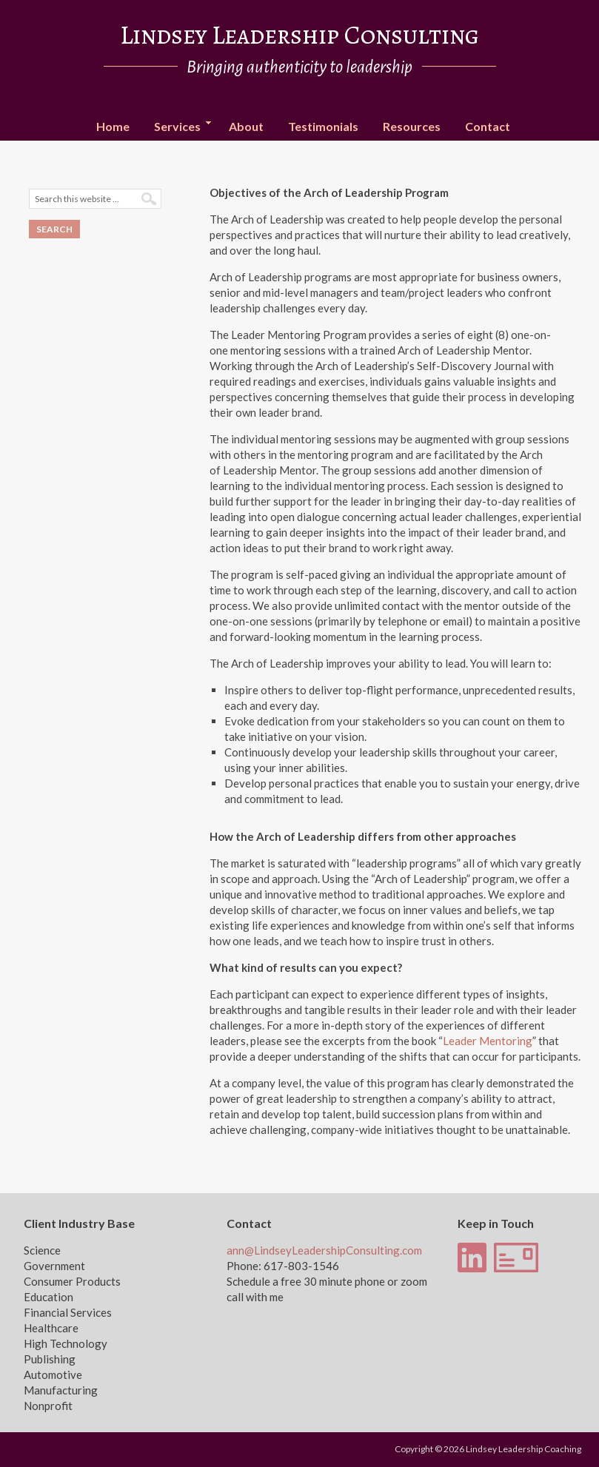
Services (177, 127)
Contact (487, 126)
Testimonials (323, 126)
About (246, 126)
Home (113, 126)
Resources (412, 126)
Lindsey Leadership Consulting (299, 35)
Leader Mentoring (487, 1040)
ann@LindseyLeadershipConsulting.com (324, 1250)
